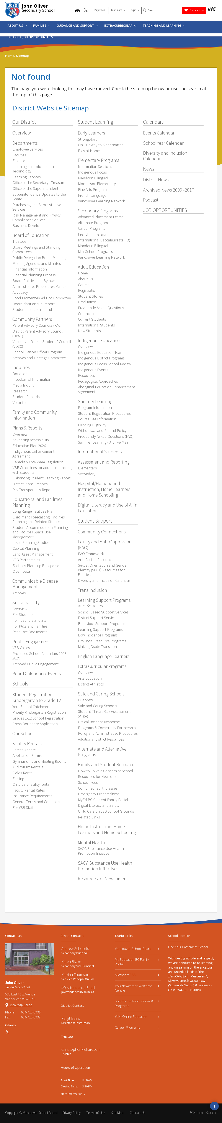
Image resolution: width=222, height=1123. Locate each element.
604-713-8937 (31, 1017)
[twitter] (85, 10)
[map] (77, 10)
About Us (17, 25)
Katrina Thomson (75, 974)
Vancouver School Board (137, 948)
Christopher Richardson (80, 1049)
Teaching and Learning (164, 25)
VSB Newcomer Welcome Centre (137, 988)
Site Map (117, 1113)
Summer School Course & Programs (137, 1003)
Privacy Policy (71, 1113)
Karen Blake (71, 961)
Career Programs (137, 1027)
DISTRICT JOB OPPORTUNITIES (30, 37)
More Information (71, 1094)
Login (134, 10)
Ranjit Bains (70, 1018)
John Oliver (35, 6)
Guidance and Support (77, 25)
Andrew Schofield (75, 948)
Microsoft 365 (137, 975)
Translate (118, 10)
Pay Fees (100, 10)
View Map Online (21, 1005)
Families (41, 25)
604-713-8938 (31, 1012)
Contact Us (137, 1113)
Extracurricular (120, 25)
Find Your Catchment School (188, 947)
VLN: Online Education (137, 1016)
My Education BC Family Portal (137, 961)
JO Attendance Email (78, 987)
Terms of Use (96, 1113)
